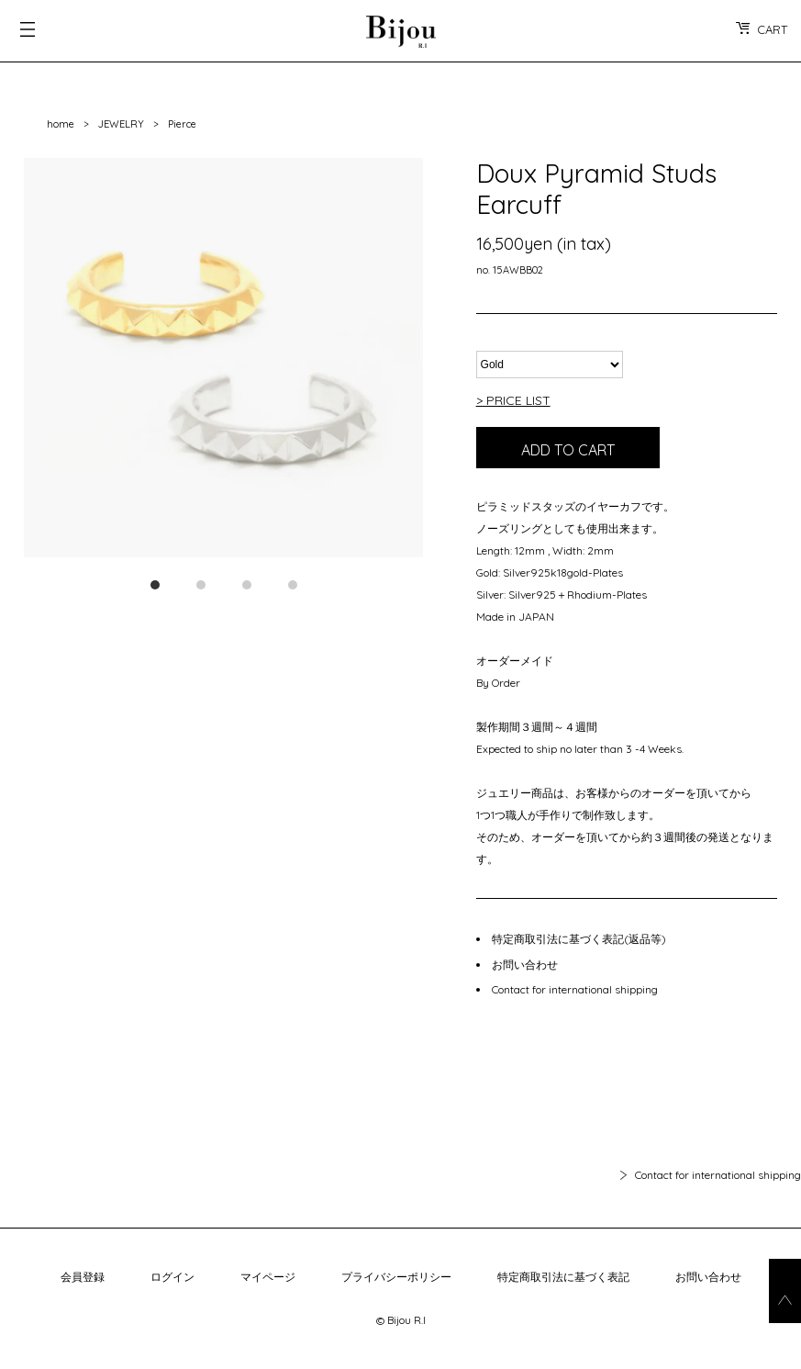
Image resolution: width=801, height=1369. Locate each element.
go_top (785, 1291)
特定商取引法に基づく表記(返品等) (579, 939)
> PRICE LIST (513, 400)
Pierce (182, 124)
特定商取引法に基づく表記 (563, 1277)
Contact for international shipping (575, 989)
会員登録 (83, 1277)
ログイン (172, 1277)
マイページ (267, 1277)
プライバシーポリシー (396, 1277)
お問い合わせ (525, 964)
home (60, 124)
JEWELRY (121, 124)
